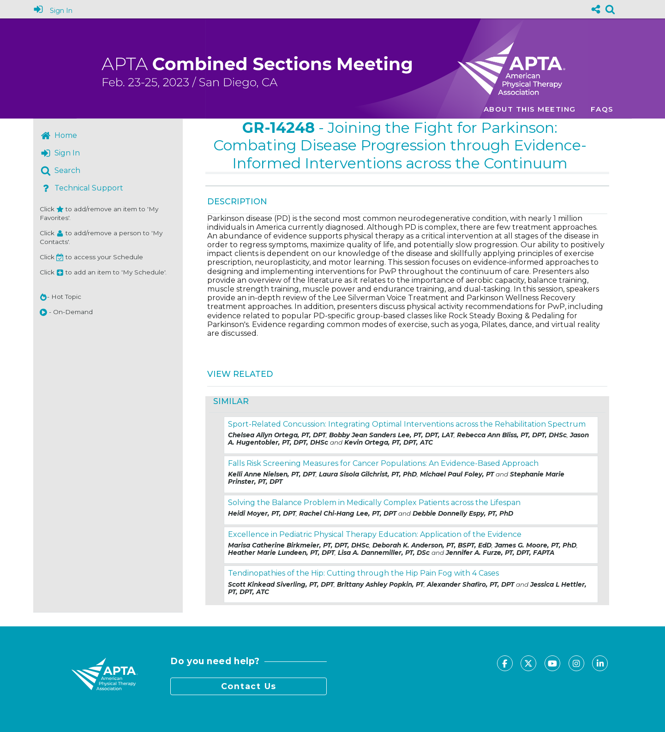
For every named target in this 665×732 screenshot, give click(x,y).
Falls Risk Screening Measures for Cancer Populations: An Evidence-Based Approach (383, 463)
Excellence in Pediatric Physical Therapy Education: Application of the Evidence (374, 534)
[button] (43, 312)
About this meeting (530, 109)
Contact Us (249, 686)
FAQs (602, 109)
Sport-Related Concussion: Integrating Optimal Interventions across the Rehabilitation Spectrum (407, 424)
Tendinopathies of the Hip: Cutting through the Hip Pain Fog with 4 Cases (363, 573)
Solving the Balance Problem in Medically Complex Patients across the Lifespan (374, 502)
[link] (610, 9)
